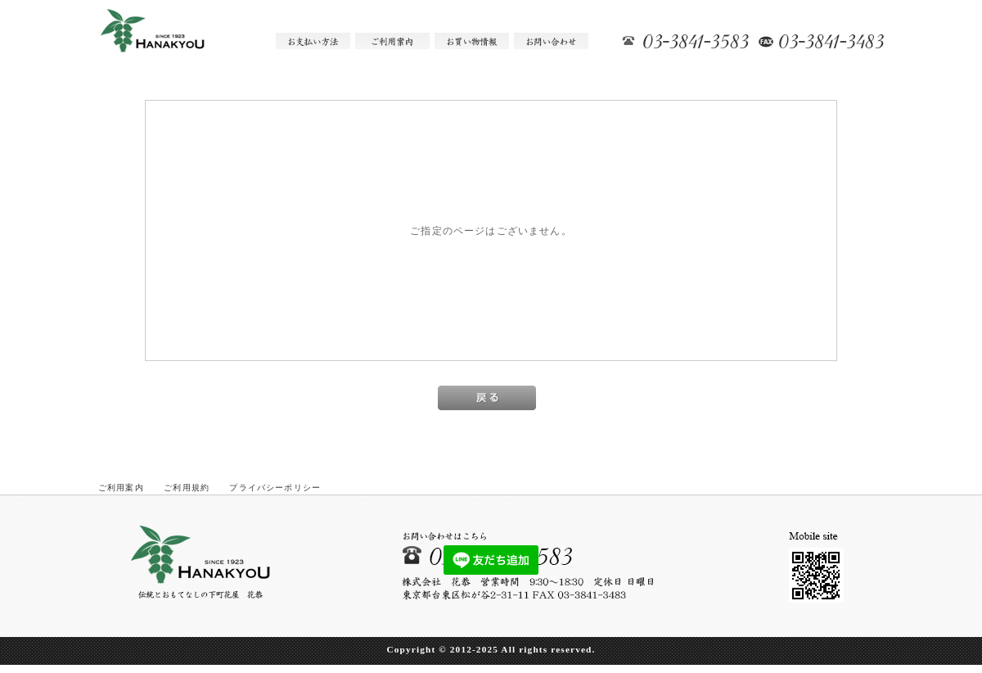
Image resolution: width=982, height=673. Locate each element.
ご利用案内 (121, 487)
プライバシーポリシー (275, 487)
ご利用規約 (186, 487)
